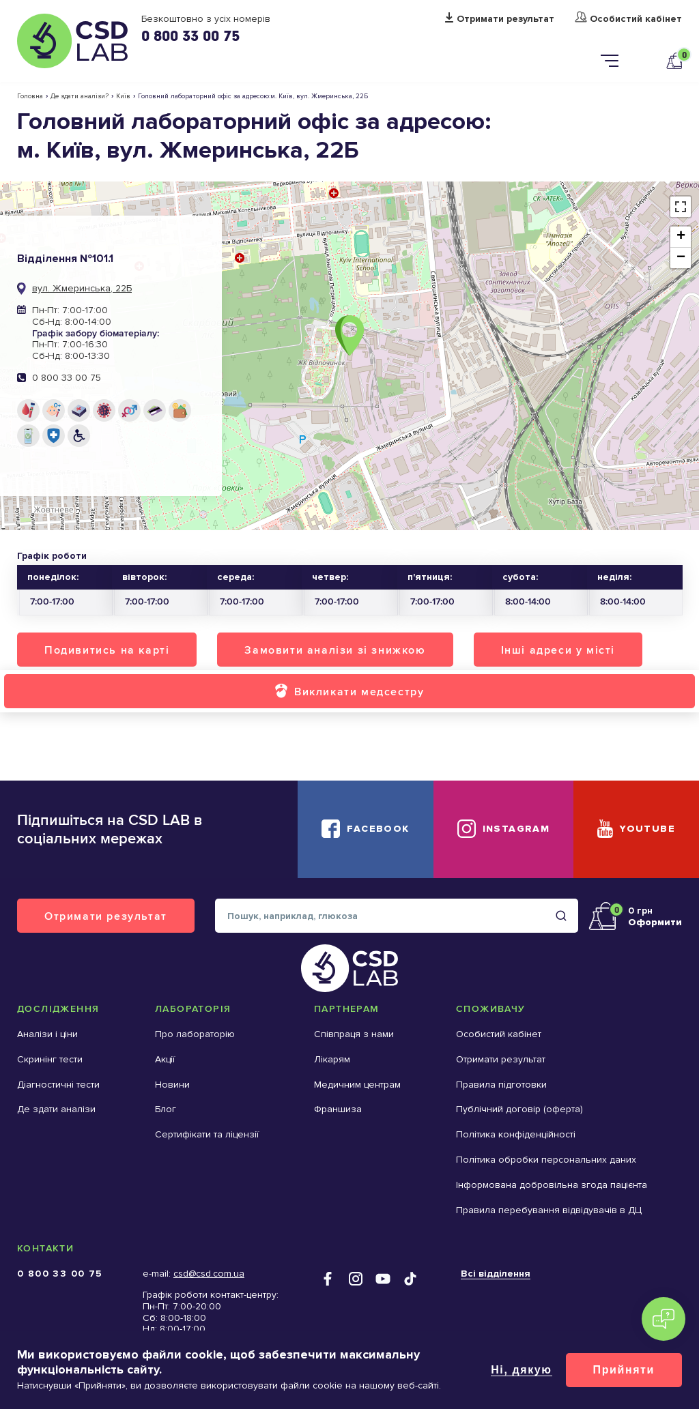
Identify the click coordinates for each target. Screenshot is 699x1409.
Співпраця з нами (354, 1034)
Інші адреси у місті (558, 649)
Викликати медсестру (359, 691)
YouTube (647, 828)
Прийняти (624, 1370)
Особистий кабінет (636, 19)
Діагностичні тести (58, 1084)
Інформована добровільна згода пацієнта (551, 1185)
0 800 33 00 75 (190, 35)
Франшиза (338, 1109)
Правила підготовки (501, 1084)
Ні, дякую (521, 1370)
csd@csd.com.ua (208, 1273)
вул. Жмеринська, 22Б (82, 288)
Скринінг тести (50, 1059)
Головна (30, 96)
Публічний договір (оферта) (519, 1109)
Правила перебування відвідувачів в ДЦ (549, 1210)
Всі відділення (495, 1273)
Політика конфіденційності (515, 1134)
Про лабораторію (195, 1034)
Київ (123, 96)
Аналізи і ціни (47, 1034)
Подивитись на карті (106, 649)
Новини (172, 1084)
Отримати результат (505, 19)
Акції (165, 1059)
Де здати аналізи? (80, 96)
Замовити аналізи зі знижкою (334, 649)
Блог (165, 1109)
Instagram (516, 828)
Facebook (378, 828)
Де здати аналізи (56, 1109)
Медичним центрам (357, 1084)
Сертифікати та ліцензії (207, 1134)
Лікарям (332, 1059)
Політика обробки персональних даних (546, 1159)
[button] (350, 335)
